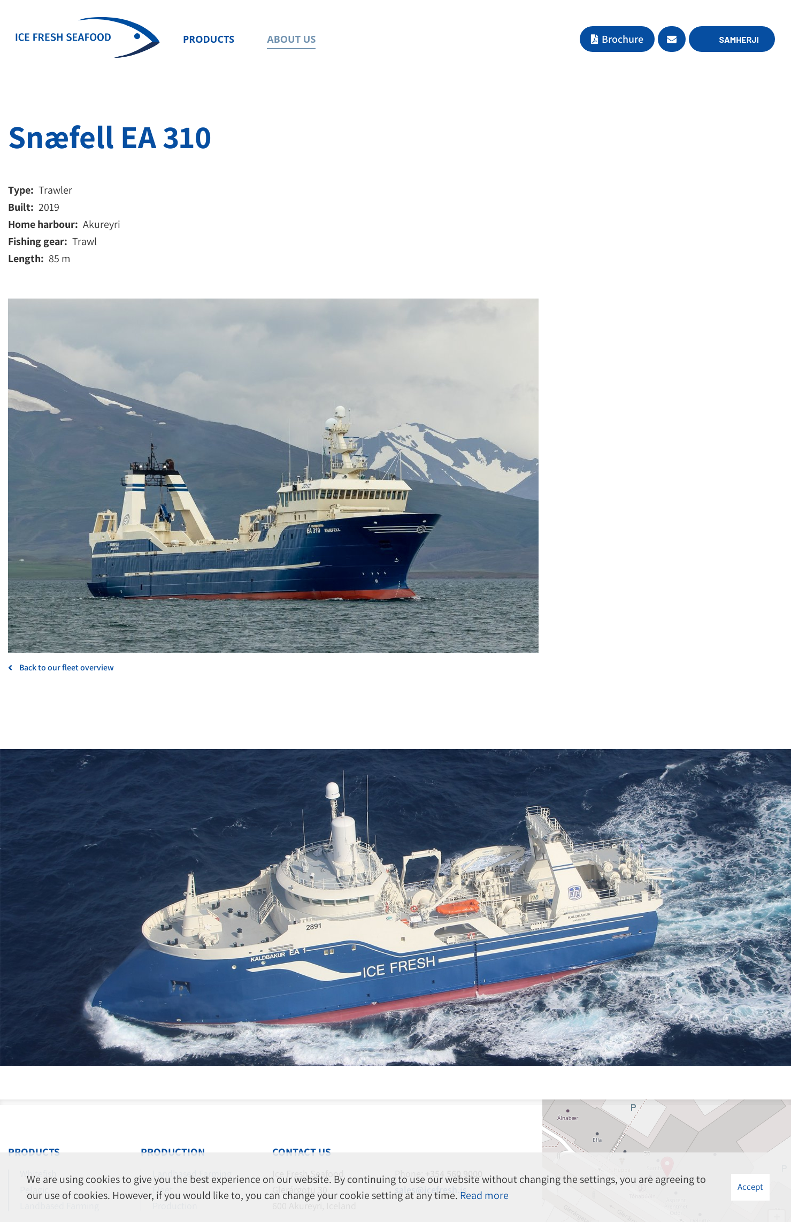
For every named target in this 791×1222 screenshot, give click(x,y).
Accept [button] (750, 1187)
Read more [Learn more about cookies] (484, 1195)
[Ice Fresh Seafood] (88, 39)
